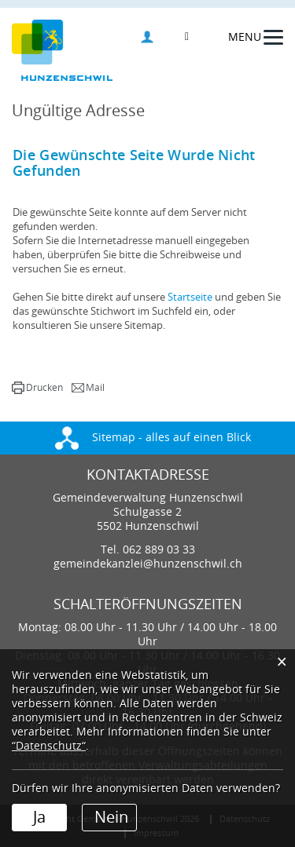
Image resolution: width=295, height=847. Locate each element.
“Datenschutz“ (49, 746)
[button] (37, 388)
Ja (39, 817)
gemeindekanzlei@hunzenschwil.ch (147, 564)
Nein (111, 817)
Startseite (190, 297)
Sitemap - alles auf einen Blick (153, 437)
